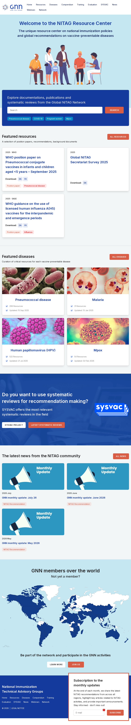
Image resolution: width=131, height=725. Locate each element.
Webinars (31, 10)
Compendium (67, 4)
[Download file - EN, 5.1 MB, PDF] (85, 183)
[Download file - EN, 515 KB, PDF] (20, 179)
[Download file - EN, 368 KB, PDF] (20, 225)
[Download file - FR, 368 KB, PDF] (25, 225)
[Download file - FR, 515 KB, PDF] (25, 179)
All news (121, 456)
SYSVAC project (14, 425)
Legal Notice (17, 708)
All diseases (119, 257)
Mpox (68, 119)
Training (80, 4)
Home (29, 4)
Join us (76, 664)
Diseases (53, 4)
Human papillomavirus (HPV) (33, 350)
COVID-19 (38, 119)
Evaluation (92, 4)
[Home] (12, 7)
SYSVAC (104, 4)
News (114, 4)
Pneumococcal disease (19, 119)
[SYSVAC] (112, 409)
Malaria (98, 300)
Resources (40, 4)
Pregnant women (54, 119)
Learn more (56, 664)
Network (43, 10)
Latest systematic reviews (46, 425)
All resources (118, 137)
